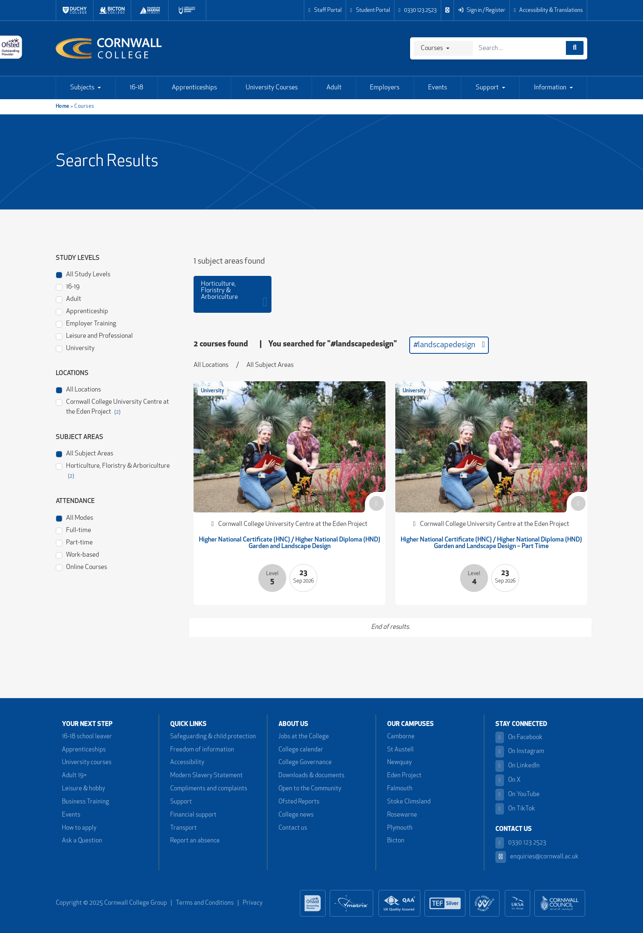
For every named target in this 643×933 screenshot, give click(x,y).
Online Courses (81, 566)
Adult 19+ (74, 776)
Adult (334, 87)
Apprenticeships (194, 87)
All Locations (78, 389)
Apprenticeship (82, 311)
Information (550, 87)
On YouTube (517, 795)
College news (296, 815)
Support (487, 87)
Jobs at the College (303, 737)
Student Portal (370, 10)
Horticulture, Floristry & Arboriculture (113, 470)
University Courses (272, 87)
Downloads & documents (311, 776)
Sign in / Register (481, 10)
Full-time (73, 530)
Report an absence (195, 841)
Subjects (82, 87)
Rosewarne (402, 815)
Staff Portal (325, 10)
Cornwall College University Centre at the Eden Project (112, 406)
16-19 (68, 286)
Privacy (252, 903)
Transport (183, 828)
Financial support (193, 815)
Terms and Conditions (205, 903)
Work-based (77, 554)
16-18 (136, 87)
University (75, 348)
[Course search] (575, 48)
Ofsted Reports (298, 802)
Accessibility (187, 763)
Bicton (395, 841)
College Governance (305, 763)
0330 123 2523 (418, 10)
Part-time (74, 542)
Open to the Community (309, 789)
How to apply (79, 828)
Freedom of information (202, 750)
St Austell (400, 750)
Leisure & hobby (83, 789)
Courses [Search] (432, 48)
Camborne (401, 737)
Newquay (399, 763)
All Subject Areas (84, 453)
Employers (384, 87)
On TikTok (515, 809)
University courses (87, 763)
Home (63, 106)
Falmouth (400, 789)
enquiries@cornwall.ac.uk (537, 857)
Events (437, 87)
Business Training (85, 802)
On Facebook (519, 738)
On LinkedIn (517, 766)
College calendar (300, 750)
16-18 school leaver (87, 737)
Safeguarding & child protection (213, 737)
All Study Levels (83, 274)
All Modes (74, 517)
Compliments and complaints (208, 789)
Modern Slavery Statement (206, 776)
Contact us (292, 828)
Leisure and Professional (94, 335)
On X (508, 780)
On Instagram (519, 752)
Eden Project (404, 776)
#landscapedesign (449, 344)
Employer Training (86, 323)
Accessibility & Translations (548, 10)
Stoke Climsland (409, 802)
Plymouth (400, 828)
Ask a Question (82, 841)
